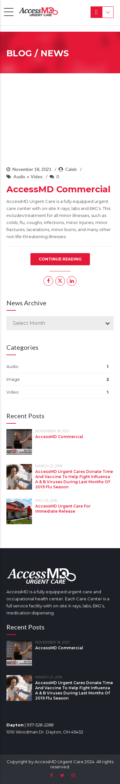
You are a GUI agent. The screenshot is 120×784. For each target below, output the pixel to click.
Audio (19, 176)
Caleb (71, 169)
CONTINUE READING (60, 259)
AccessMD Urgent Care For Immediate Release (63, 509)
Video (37, 176)
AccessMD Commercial (58, 189)
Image (13, 379)
